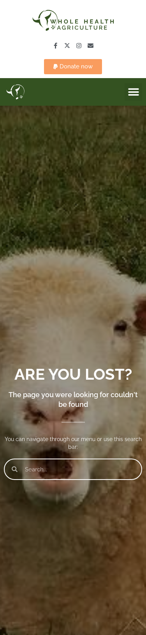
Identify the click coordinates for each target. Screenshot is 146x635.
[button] (73, 66)
